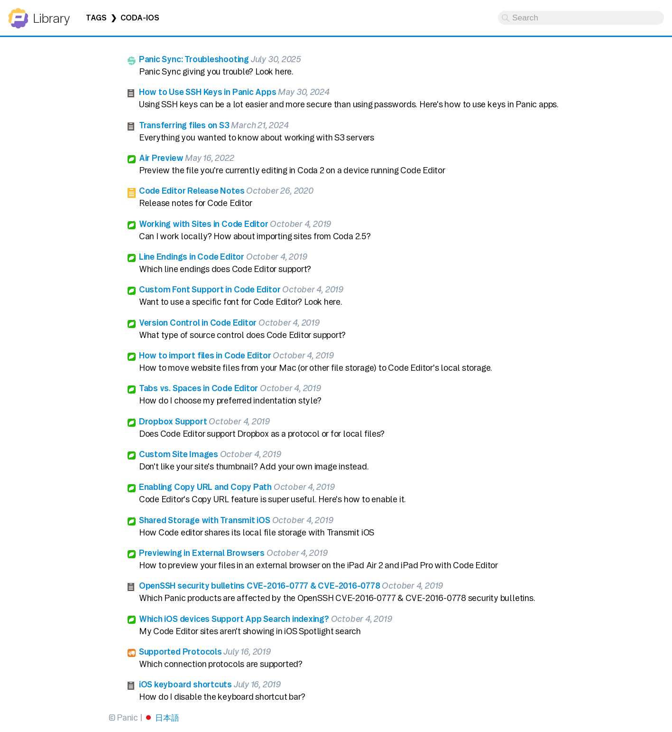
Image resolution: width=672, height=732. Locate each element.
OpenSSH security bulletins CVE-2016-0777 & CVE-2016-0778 (259, 585)
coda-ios (139, 18)
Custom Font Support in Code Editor (210, 289)
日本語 (167, 717)
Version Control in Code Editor (198, 322)
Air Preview (161, 157)
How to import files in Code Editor (205, 355)
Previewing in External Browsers (202, 552)
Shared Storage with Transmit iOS (204, 520)
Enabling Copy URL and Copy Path (205, 486)
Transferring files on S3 (184, 125)
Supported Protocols (180, 651)
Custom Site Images (178, 454)
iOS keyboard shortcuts (185, 684)
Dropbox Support (173, 421)
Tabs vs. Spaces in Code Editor (198, 388)
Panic (18, 14)
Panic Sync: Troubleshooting (194, 59)
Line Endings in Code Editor (191, 256)
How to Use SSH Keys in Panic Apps (207, 91)
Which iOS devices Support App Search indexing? (234, 618)
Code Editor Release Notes (192, 190)
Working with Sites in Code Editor (203, 223)
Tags (96, 18)
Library (51, 18)
